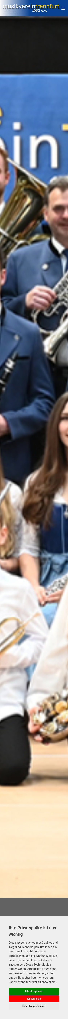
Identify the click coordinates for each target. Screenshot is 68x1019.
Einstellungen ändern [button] (34, 1006)
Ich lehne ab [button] (34, 998)
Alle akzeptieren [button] (34, 991)
